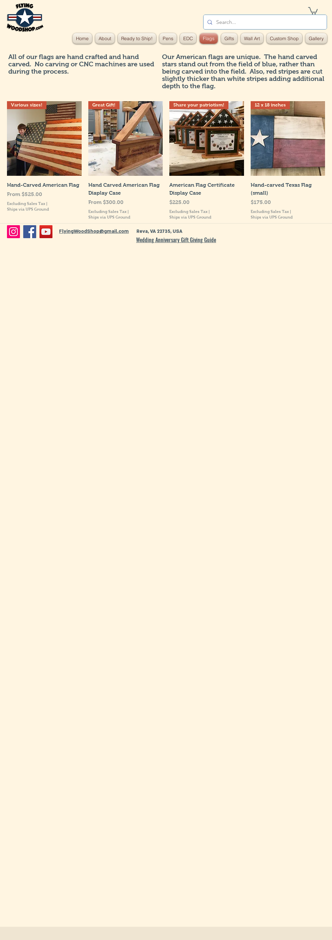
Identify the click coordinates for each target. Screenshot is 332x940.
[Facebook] (29, 231)
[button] (313, 10)
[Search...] (264, 22)
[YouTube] (46, 231)
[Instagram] (13, 231)
